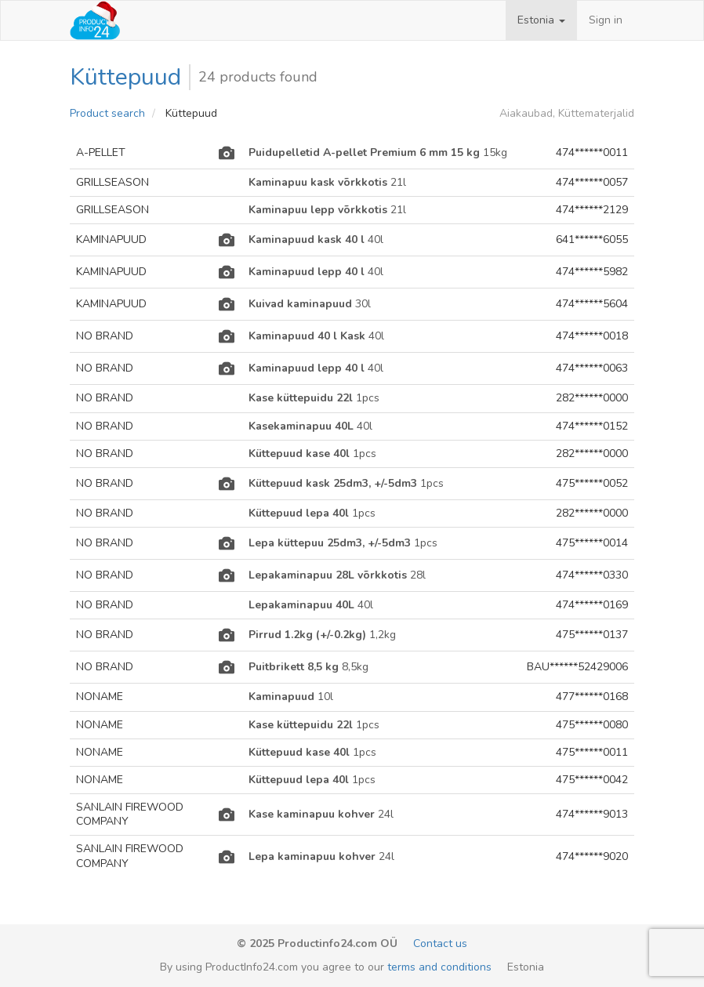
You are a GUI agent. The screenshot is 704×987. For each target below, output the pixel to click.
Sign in (605, 20)
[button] (541, 20)
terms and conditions (439, 967)
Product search (107, 113)
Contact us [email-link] (440, 943)
